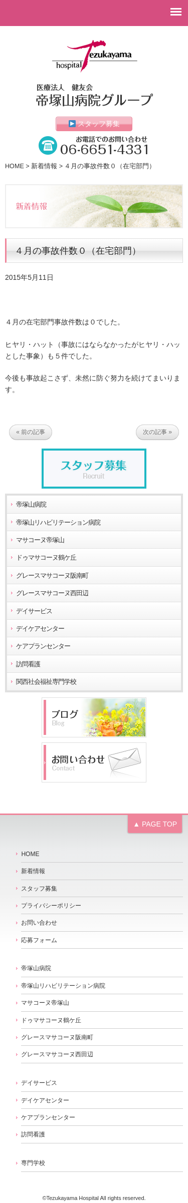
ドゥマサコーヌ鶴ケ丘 (46, 557)
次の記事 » (157, 432)
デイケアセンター (40, 628)
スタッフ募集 (94, 124)
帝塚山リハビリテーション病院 (58, 522)
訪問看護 (28, 664)
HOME (14, 166)
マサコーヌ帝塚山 (40, 540)
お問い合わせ (39, 922)
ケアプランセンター (43, 646)
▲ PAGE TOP (155, 824)
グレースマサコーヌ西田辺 (52, 593)
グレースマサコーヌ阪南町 (52, 575)
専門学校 (33, 1162)
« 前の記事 (30, 432)
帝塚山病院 (31, 504)
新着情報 (44, 166)
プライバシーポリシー (51, 905)
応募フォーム (39, 940)
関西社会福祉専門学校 (46, 681)
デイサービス (34, 611)
